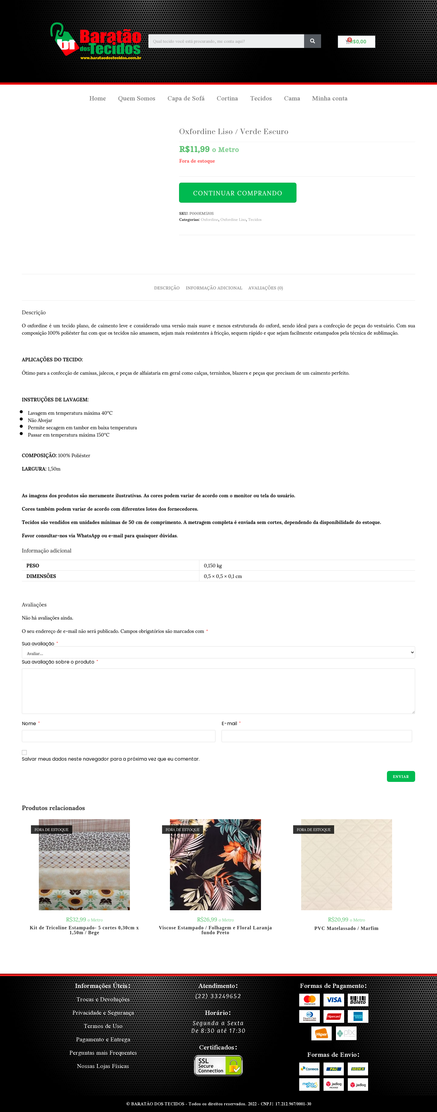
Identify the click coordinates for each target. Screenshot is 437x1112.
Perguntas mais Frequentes (103, 1052)
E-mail (231, 723)
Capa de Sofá (186, 98)
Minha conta (329, 98)
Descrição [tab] (167, 287)
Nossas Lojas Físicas (103, 1065)
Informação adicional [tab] (214, 287)
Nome (31, 723)
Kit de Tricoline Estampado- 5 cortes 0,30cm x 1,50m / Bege (84, 930)
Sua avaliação (40, 643)
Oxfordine (209, 219)
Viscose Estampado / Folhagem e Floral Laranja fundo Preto (215, 930)
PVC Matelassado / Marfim (346, 928)
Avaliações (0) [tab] (266, 287)
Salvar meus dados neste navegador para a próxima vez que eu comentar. (111, 758)
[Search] (312, 41)
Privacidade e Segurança (103, 1012)
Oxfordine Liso (233, 219)
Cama (292, 98)
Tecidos (261, 98)
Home (98, 98)
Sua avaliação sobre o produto (60, 661)
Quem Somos (136, 98)
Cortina (227, 98)
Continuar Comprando (238, 192)
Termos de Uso (103, 1025)
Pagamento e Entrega (103, 1039)
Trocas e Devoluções (103, 999)
